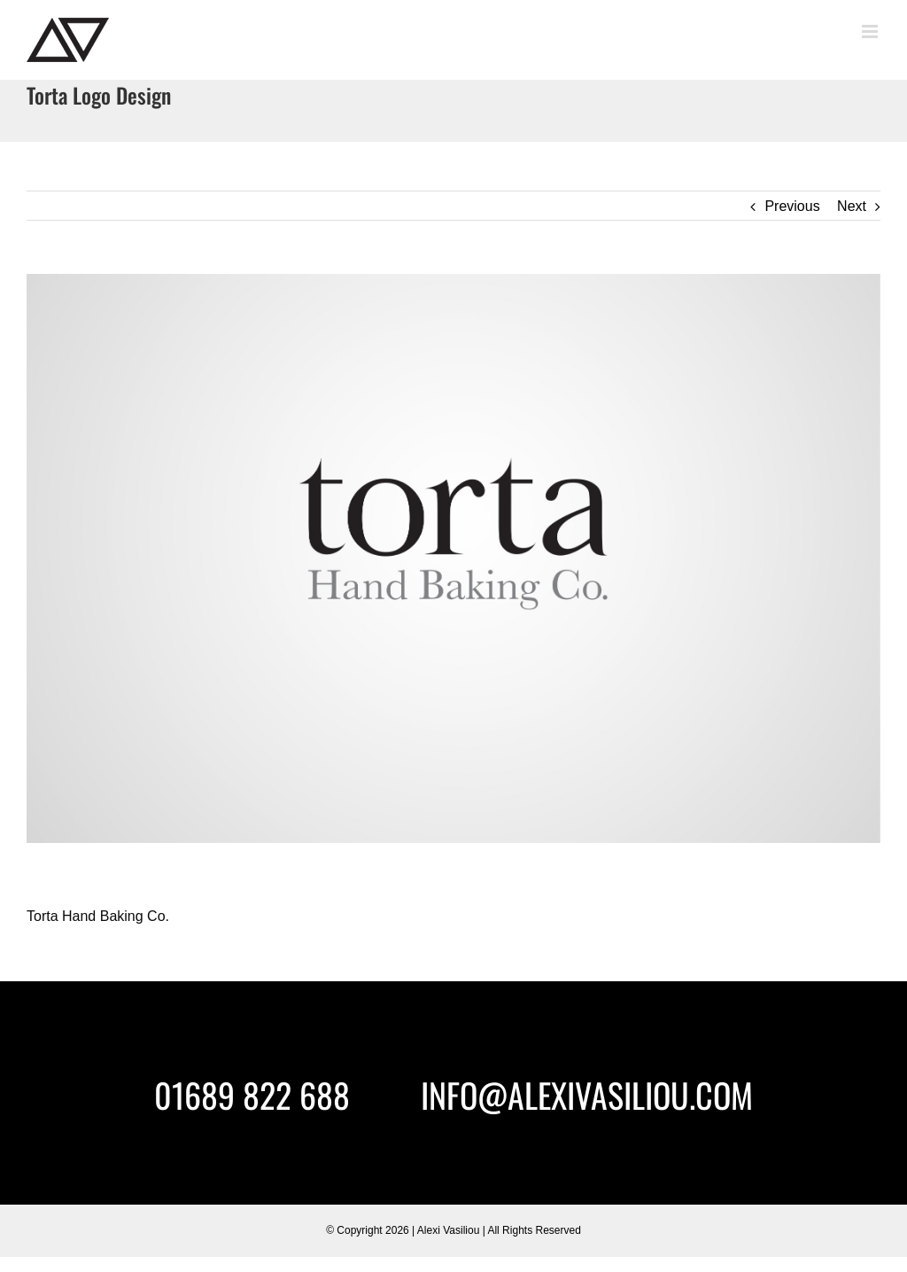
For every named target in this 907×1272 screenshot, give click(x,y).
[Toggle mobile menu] (871, 31)
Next (851, 206)
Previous (791, 206)
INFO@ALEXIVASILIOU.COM (587, 1095)
